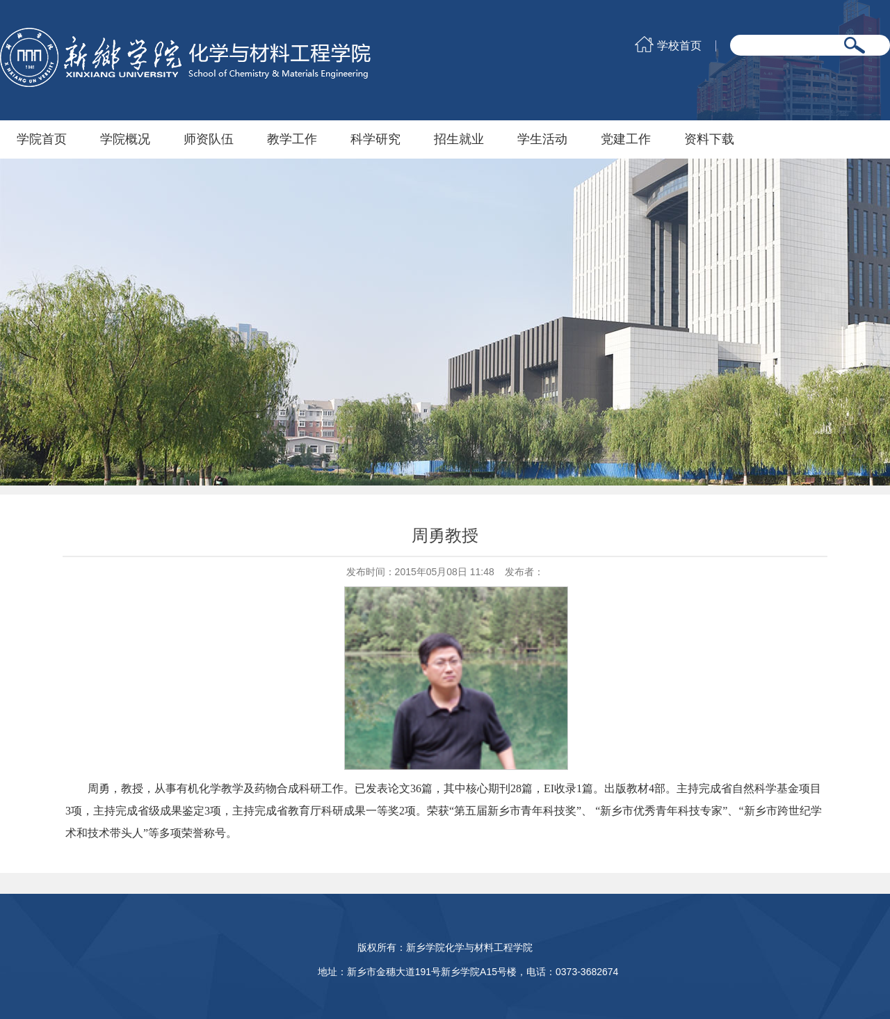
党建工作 (626, 139)
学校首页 (679, 45)
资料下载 (709, 139)
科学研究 (375, 139)
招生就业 (459, 139)
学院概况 (125, 139)
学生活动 (542, 139)
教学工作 (292, 139)
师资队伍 (209, 139)
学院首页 (42, 139)
